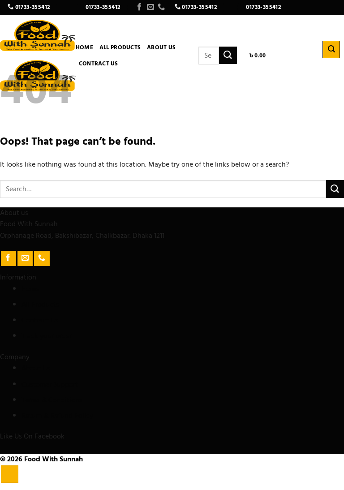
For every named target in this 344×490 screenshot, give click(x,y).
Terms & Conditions (52, 400)
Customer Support (50, 384)
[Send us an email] (150, 7)
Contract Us (98, 63)
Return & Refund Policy (57, 415)
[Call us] (161, 7)
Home (84, 47)
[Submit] (228, 55)
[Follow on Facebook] (139, 7)
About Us (161, 47)
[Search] (331, 49)
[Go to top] (9, 474)
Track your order (47, 336)
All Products (120, 47)
